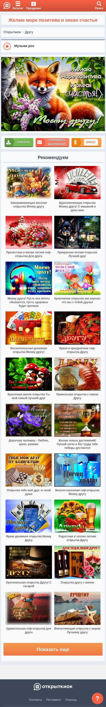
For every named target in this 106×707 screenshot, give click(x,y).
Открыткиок (12, 32)
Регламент (53, 699)
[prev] (5, 94)
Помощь (71, 699)
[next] (100, 94)
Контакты (35, 699)
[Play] (7, 46)
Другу (29, 32)
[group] (53, 46)
